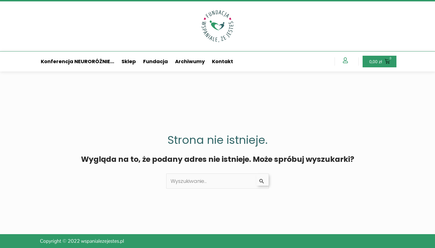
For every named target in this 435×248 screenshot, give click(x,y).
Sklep (129, 61)
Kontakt (222, 61)
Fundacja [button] (155, 61)
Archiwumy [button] (190, 61)
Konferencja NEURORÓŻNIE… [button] (77, 61)
